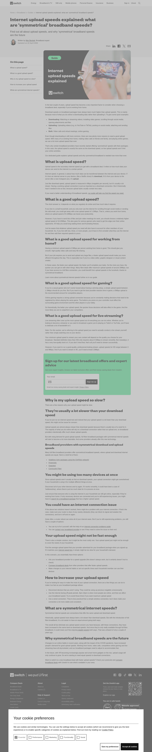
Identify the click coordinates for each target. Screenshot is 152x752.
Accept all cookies (129, 747)
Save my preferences (110, 747)
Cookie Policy (107, 730)
